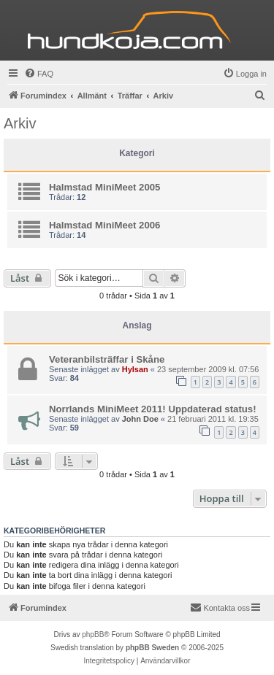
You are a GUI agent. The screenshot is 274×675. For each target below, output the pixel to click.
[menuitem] (38, 73)
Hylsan (135, 369)
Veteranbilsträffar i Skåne (106, 359)
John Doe (140, 418)
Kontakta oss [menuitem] (220, 607)
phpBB (93, 634)
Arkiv (20, 123)
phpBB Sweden (152, 648)
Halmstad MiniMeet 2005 (104, 187)
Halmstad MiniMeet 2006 (104, 225)
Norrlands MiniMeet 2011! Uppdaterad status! (152, 409)
